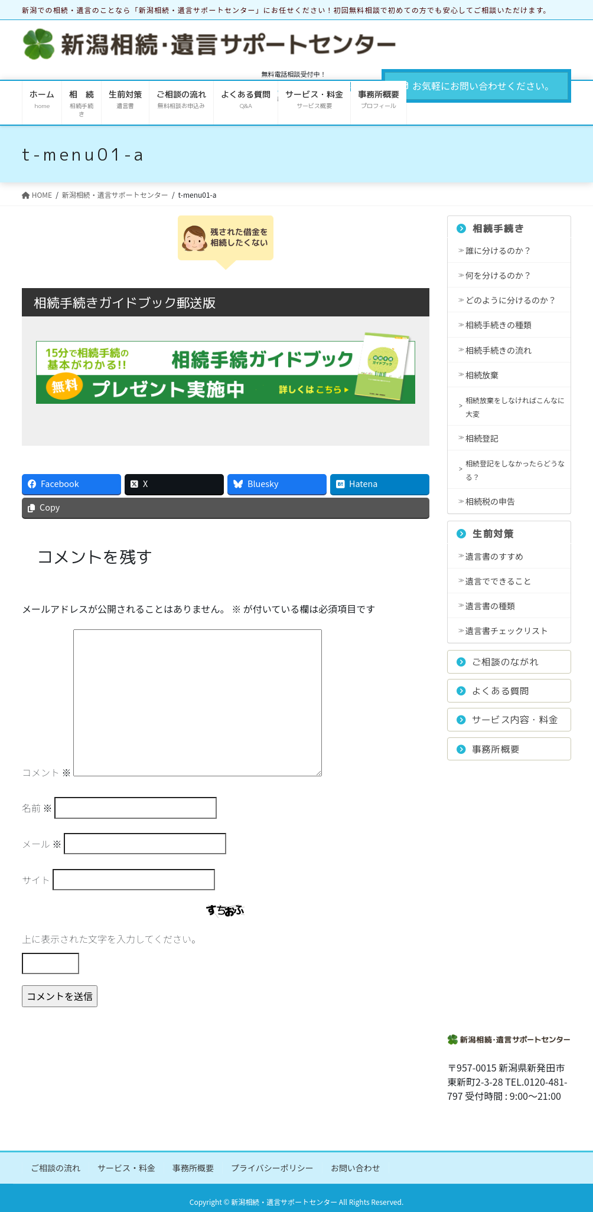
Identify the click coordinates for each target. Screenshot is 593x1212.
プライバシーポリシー (272, 1168)
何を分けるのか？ (498, 275)
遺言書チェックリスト (506, 630)
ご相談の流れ (55, 1168)
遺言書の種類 (490, 606)
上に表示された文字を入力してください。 (111, 939)
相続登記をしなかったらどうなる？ (515, 470)
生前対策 (485, 533)
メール (42, 844)
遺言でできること (498, 581)
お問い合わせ (355, 1168)
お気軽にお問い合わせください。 (476, 86)
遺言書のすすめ (494, 556)
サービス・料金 (126, 1168)
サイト (36, 880)
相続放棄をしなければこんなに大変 (515, 407)
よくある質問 (493, 690)
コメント (46, 772)
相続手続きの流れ (498, 350)
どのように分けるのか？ (510, 300)
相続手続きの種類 (498, 325)
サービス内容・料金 (507, 719)
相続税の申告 (490, 501)
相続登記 (481, 438)
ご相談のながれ (498, 661)
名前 (37, 808)
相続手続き (490, 228)
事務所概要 (488, 749)
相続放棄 (481, 375)
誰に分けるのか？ (498, 250)
